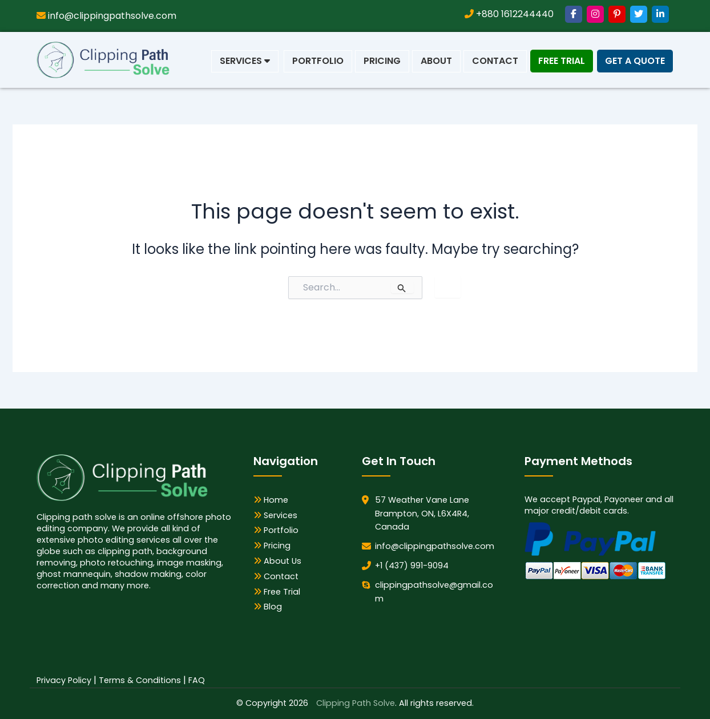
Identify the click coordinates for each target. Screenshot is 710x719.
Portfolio (318, 60)
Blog (267, 606)
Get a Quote (635, 60)
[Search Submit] (402, 287)
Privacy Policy (64, 680)
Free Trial (561, 60)
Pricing (382, 60)
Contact (495, 60)
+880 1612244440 (509, 14)
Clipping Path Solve (355, 703)
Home (270, 500)
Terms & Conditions (140, 680)
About (436, 60)
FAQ (196, 680)
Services (245, 60)
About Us (277, 561)
